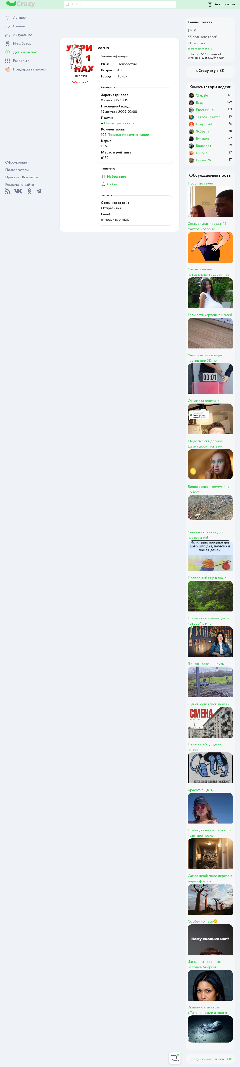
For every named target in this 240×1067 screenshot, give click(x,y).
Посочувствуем (200, 183)
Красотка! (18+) (201, 790)
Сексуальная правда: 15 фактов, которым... (207, 226)
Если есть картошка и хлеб (210, 315)
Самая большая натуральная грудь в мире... (210, 272)
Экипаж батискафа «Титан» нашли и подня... (209, 1010)
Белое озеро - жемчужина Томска (208, 489)
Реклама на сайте (19, 184)
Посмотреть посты (119, 123)
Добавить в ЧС (79, 82)
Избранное (113, 176)
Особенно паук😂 (203, 921)
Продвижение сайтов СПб (210, 1059)
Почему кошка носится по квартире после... (209, 833)
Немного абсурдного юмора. (205, 747)
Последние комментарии (128, 134)
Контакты (30, 177)
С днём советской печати (209, 704)
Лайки (109, 184)
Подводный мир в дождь (208, 578)
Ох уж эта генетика (203, 401)
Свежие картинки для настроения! (205, 535)
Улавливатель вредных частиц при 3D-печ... (206, 358)
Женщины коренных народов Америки (204, 964)
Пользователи (17, 170)
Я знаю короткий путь (206, 664)
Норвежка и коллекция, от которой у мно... (209, 621)
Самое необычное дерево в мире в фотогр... (210, 878)
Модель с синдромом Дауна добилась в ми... (206, 443)
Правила (12, 177)
